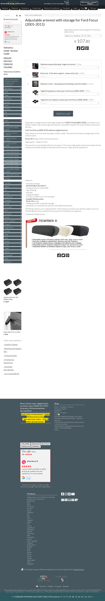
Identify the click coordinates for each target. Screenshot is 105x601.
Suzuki (7, 248)
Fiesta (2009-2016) (12, 149)
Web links (57, 411)
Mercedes (8, 207)
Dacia (7, 105)
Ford (26, 15)
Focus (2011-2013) (12, 159)
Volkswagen (9, 255)
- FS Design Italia (10, 355)
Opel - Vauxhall (10, 221)
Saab (6, 234)
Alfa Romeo (9, 88)
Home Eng (36, 8)
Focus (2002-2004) (12, 166)
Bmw (6, 95)
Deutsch (14, 8)
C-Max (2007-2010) (12, 175)
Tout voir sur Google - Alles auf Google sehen (35, 487)
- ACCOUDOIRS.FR (11, 374)
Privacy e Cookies (60, 409)
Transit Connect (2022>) (10, 139)
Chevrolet (8, 99)
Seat (6, 238)
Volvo (6, 258)
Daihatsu (8, 109)
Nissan (7, 217)
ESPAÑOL (36, 446)
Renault (7, 231)
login (75, 8)
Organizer (8, 262)
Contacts (66, 8)
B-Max (7, 178)
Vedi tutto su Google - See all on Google (35, 485)
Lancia (7, 193)
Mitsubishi (8, 214)
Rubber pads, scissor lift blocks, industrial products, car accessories (12, 82)
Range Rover (9, 228)
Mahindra (8, 200)
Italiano (5, 8)
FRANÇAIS (25, 446)
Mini (6, 210)
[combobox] (82, 35)
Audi (6, 92)
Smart (7, 245)
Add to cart (63, 113)
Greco (56, 430)
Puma (7, 124)
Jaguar (7, 186)
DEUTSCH (45, 444)
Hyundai (7, 183)
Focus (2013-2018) (12, 156)
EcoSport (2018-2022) (11, 144)
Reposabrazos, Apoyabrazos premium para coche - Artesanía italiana (69, 427)
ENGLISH (35, 444)
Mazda (7, 204)
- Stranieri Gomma (10, 344)
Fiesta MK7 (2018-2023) (11, 128)
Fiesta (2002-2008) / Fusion (12, 170)
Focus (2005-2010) (36, 15)
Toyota (7, 252)
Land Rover (9, 197)
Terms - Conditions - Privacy (63, 407)
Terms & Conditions (51, 8)
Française (25, 8)
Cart (84, 8)
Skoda (7, 241)
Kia (6, 190)
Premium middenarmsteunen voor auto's (68, 416)
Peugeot (7, 224)
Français (58, 586)
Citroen (7, 102)
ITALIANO (25, 444)
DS (6, 112)
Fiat (6, 116)
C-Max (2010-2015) (12, 152)
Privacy (93, 8)
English (50, 586)
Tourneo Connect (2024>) (11, 134)
